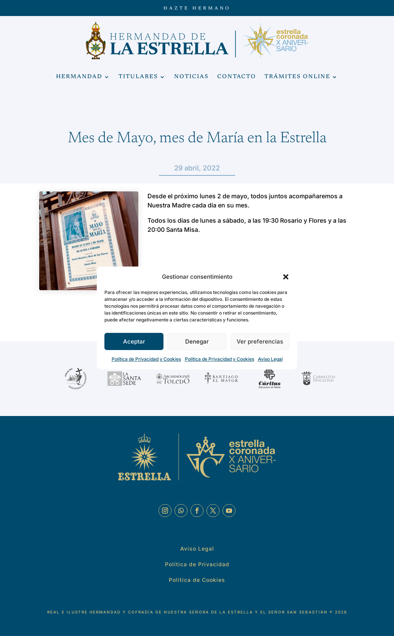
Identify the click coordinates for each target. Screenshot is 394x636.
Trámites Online (297, 77)
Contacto (236, 77)
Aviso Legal (270, 359)
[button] (286, 277)
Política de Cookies (197, 580)
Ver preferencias (260, 341)
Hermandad (79, 77)
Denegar (197, 341)
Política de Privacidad (197, 564)
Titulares (138, 77)
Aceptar (134, 341)
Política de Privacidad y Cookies (146, 359)
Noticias (191, 77)
